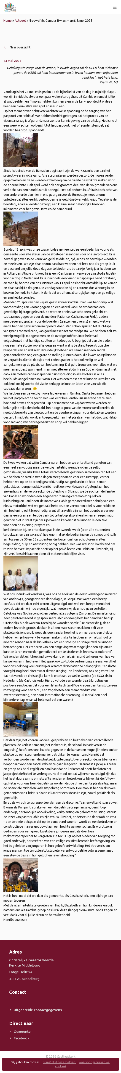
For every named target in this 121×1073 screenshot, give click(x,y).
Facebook (21, 1038)
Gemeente (22, 1031)
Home (7, 20)
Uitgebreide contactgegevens (38, 1010)
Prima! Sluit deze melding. (59, 1062)
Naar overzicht (20, 47)
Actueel (20, 20)
